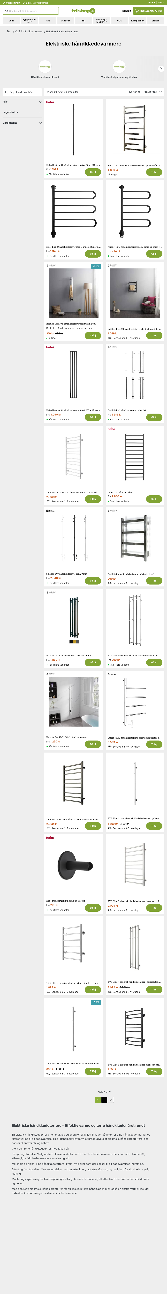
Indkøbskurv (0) (148, 11)
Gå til (93, 172)
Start (9, 31)
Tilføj (154, 172)
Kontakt (126, 10)
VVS (17, 31)
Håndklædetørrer (33, 31)
